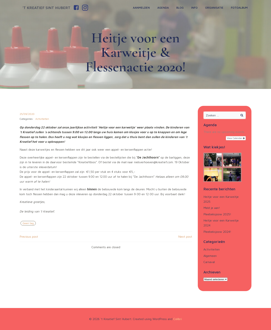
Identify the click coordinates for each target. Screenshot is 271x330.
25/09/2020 (27, 113)
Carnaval (209, 262)
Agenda (163, 7)
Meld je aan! (211, 207)
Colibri (177, 319)
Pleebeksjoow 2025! (217, 214)
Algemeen (210, 255)
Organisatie (214, 7)
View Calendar (236, 138)
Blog (180, 7)
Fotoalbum (239, 7)
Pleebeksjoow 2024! (217, 231)
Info (194, 7)
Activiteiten (42, 118)
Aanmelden (141, 7)
